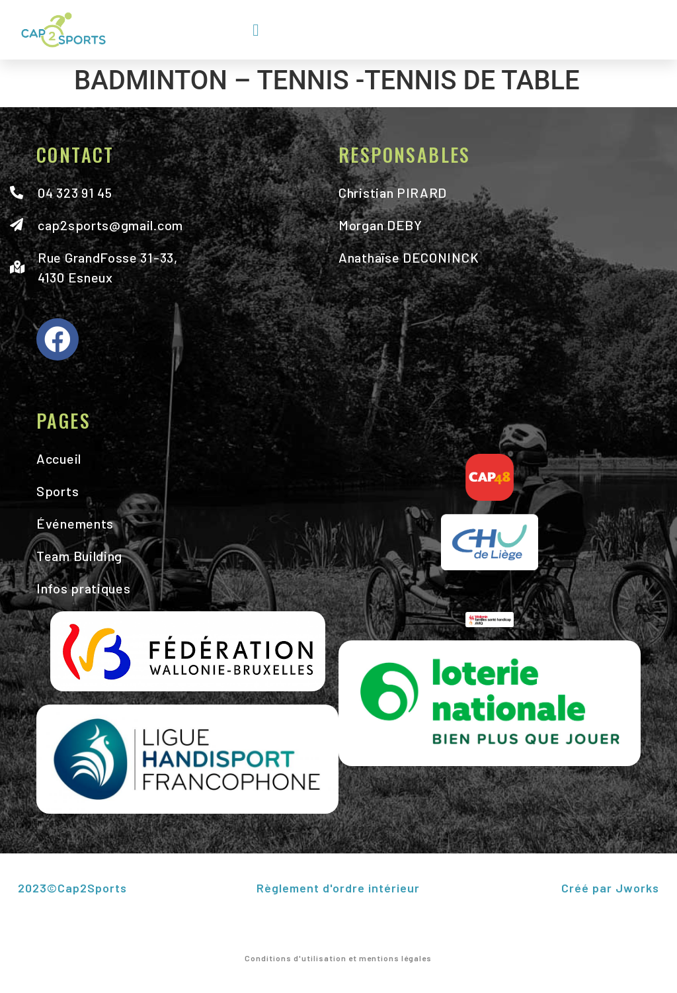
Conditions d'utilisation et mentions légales (338, 958)
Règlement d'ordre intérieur (338, 888)
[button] (256, 29)
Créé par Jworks (610, 888)
